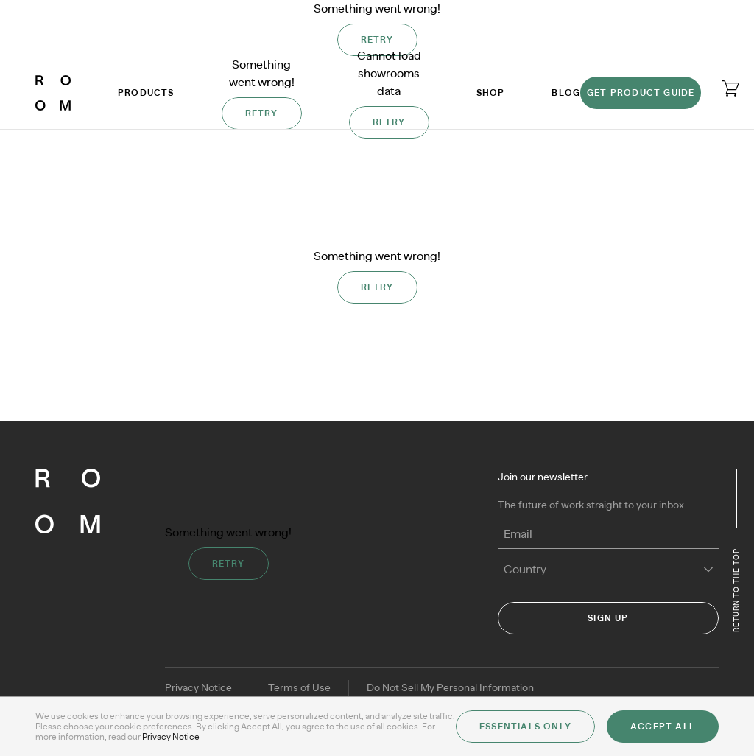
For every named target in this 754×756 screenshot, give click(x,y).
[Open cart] (730, 88)
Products (146, 92)
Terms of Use (299, 688)
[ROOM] (53, 93)
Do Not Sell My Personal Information (450, 688)
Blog (566, 92)
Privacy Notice (198, 688)
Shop (490, 92)
